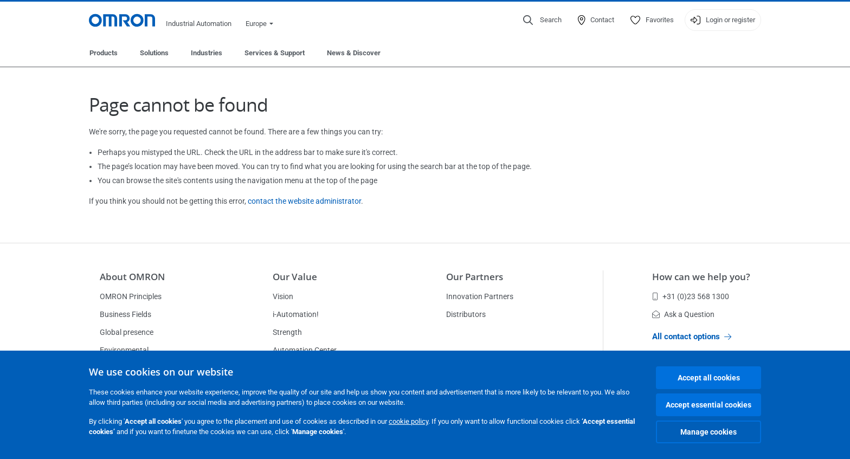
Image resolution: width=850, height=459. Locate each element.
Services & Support (274, 53)
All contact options (691, 336)
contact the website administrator (304, 201)
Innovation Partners (479, 296)
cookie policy (408, 421)
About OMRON (132, 276)
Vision (283, 296)
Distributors (466, 314)
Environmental (124, 350)
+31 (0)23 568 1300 (690, 296)
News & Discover (354, 53)
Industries (206, 53)
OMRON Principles (131, 296)
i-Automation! (296, 314)
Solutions (154, 53)
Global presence (126, 332)
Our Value (295, 276)
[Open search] (542, 20)
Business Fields (125, 314)
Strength (287, 332)
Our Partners (474, 276)
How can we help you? (701, 276)
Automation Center (305, 350)
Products (103, 53)
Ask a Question (683, 314)
